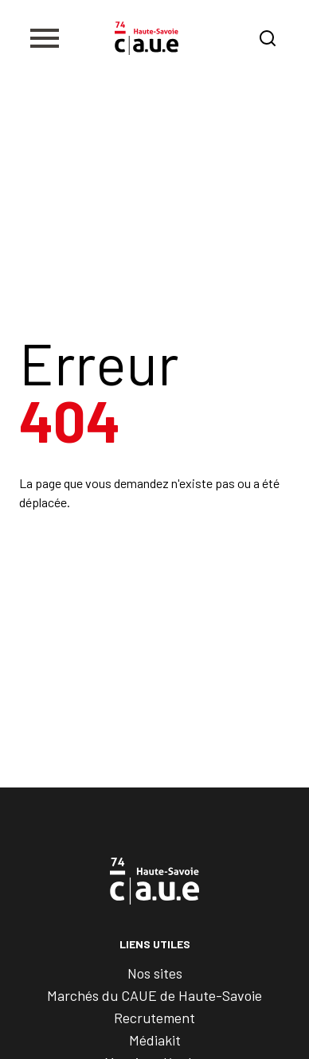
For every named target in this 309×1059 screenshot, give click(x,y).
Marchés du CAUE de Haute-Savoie (154, 995)
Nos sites (154, 973)
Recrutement (154, 1017)
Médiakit (155, 1040)
